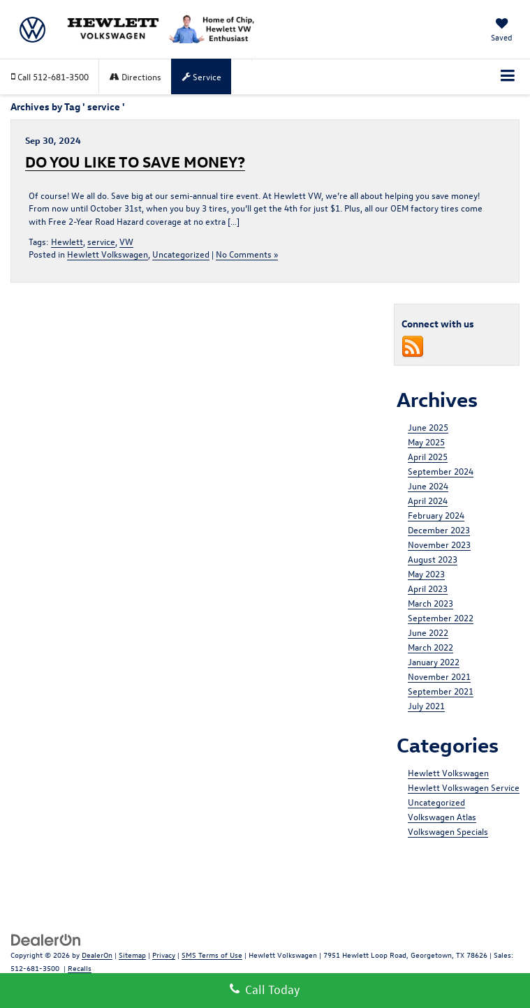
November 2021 (439, 676)
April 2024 (428, 500)
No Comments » (247, 254)
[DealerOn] (46, 938)
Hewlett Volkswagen (107, 254)
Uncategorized (180, 254)
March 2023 (430, 603)
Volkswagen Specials (448, 831)
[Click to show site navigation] (508, 76)
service (101, 241)
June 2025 (428, 427)
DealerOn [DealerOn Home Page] (97, 954)
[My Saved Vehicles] (502, 31)
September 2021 (440, 691)
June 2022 (428, 632)
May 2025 (426, 441)
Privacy (163, 954)
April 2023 (428, 588)
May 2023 (426, 573)
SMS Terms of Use (212, 954)
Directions (135, 76)
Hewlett (67, 241)
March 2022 (430, 647)
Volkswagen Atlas (442, 816)
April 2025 (428, 456)
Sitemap (132, 954)
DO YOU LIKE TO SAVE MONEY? (135, 161)
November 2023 (439, 544)
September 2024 (440, 471)
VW (126, 241)
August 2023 (432, 559)
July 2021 (426, 705)
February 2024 (436, 515)
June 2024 (428, 485)
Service (201, 76)
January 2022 (433, 661)
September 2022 (440, 617)
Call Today (265, 989)
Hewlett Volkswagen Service (464, 787)
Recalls (79, 968)
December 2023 (439, 529)
